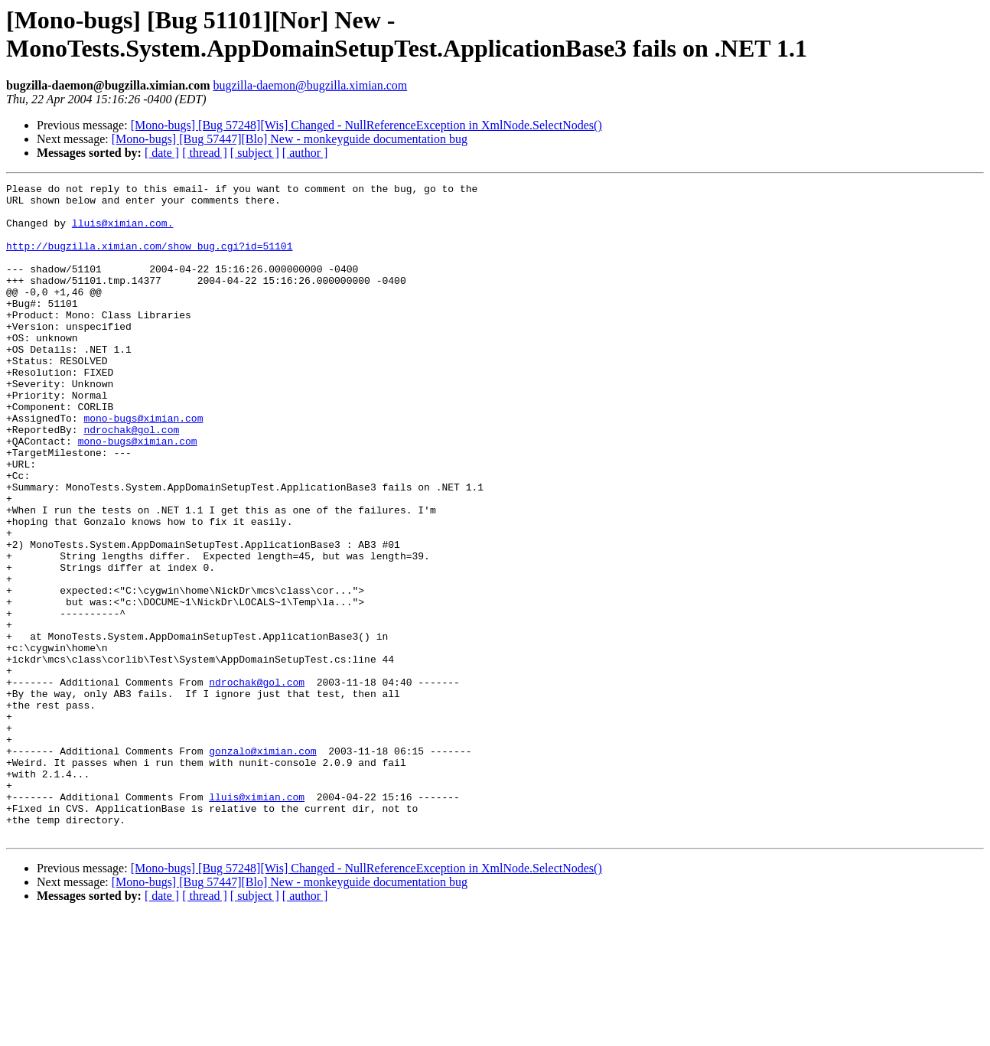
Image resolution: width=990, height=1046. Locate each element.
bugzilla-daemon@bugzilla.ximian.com (310, 85)
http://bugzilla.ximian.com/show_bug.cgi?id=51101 (149, 259)
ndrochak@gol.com (131, 480)
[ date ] (162, 152)
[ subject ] (254, 152)
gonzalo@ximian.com (262, 865)
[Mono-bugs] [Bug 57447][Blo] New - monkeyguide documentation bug (289, 138)
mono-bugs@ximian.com (143, 466)
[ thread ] (204, 152)
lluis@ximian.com (256, 920)
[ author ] (305, 152)
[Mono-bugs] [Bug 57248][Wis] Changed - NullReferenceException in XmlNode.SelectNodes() (366, 125)
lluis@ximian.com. (123, 232)
